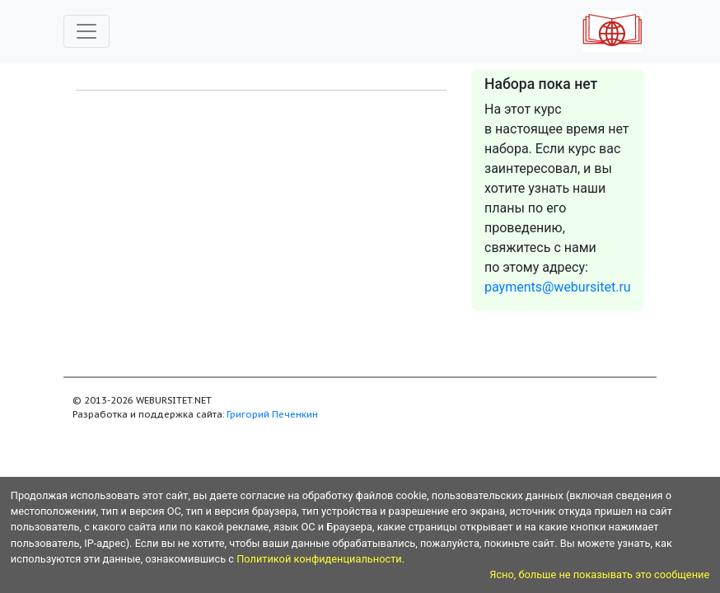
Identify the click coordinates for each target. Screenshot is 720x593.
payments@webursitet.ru (557, 287)
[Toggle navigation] (86, 31)
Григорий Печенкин (272, 414)
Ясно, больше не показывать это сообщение (599, 574)
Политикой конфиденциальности (319, 559)
